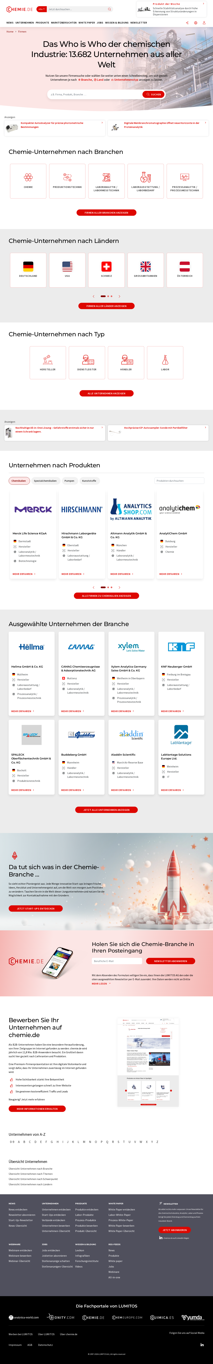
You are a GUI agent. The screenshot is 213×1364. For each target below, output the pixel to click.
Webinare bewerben (20, 1255)
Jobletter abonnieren (54, 1255)
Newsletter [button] (138, 22)
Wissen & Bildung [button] (117, 22)
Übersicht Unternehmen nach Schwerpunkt (33, 1179)
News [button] (10, 22)
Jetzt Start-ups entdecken (36, 908)
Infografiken (82, 1255)
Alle (41, 9)
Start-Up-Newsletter (21, 1220)
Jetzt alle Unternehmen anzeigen (106, 809)
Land (100, 80)
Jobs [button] (100, 22)
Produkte (113, 1255)
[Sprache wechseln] (195, 23)
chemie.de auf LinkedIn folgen (173, 1238)
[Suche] (109, 9)
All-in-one (114, 1277)
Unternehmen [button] (24, 22)
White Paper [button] (87, 22)
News (111, 1250)
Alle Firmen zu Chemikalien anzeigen (106, 595)
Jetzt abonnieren (175, 1230)
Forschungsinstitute (87, 1261)
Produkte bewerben (86, 1225)
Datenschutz (45, 1344)
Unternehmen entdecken (56, 1209)
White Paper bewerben (121, 1225)
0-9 (12, 1142)
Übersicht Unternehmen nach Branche (30, 1168)
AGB (29, 1344)
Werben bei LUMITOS (21, 1334)
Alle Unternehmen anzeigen (106, 393)
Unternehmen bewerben (56, 1225)
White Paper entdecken (121, 1209)
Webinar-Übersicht (19, 1261)
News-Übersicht (18, 1225)
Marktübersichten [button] (64, 22)
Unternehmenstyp (126, 80)
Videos (79, 1266)
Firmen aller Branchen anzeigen (106, 212)
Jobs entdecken (51, 1250)
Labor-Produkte (84, 1214)
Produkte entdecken (86, 1209)
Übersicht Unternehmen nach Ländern (30, 1184)
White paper (115, 1261)
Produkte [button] (42, 22)
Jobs (111, 1266)
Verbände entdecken (53, 1220)
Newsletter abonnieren (170, 961)
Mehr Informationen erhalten (37, 1108)
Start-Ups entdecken (54, 1214)
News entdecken (18, 1209)
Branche (86, 80)
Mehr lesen (102, 983)
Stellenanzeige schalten (56, 1261)
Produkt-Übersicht (86, 1231)
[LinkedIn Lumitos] (202, 1344)
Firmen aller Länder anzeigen (107, 306)
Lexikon (79, 1250)
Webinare (113, 1271)
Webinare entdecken (20, 1250)
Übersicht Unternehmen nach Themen (31, 1173)
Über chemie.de (68, 1334)
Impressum (15, 1344)
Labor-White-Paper (119, 1214)
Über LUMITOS (46, 1334)
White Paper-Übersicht (121, 1231)
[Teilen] (187, 23)
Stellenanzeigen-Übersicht (57, 1266)
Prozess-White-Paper (120, 1220)
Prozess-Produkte (85, 1220)
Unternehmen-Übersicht (56, 1231)
